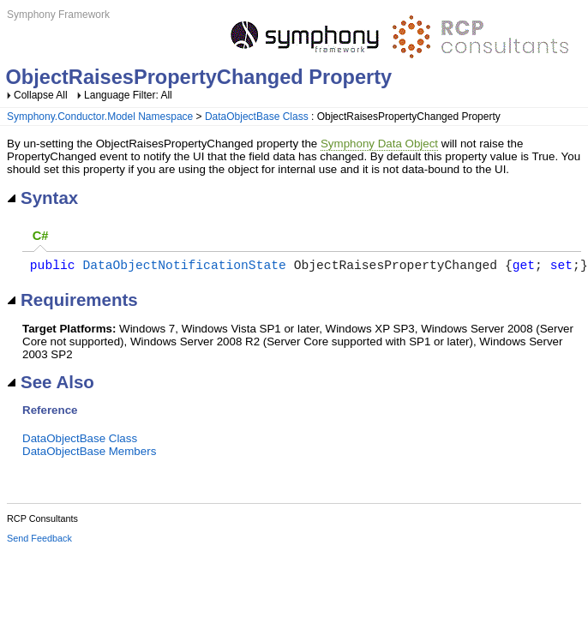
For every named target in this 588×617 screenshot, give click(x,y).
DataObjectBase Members (89, 454)
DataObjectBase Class (257, 117)
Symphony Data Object (379, 143)
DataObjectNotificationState (183, 267)
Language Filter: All (128, 95)
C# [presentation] (41, 236)
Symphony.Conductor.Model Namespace (100, 117)
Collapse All (41, 95)
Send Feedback (39, 541)
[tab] (40, 237)
